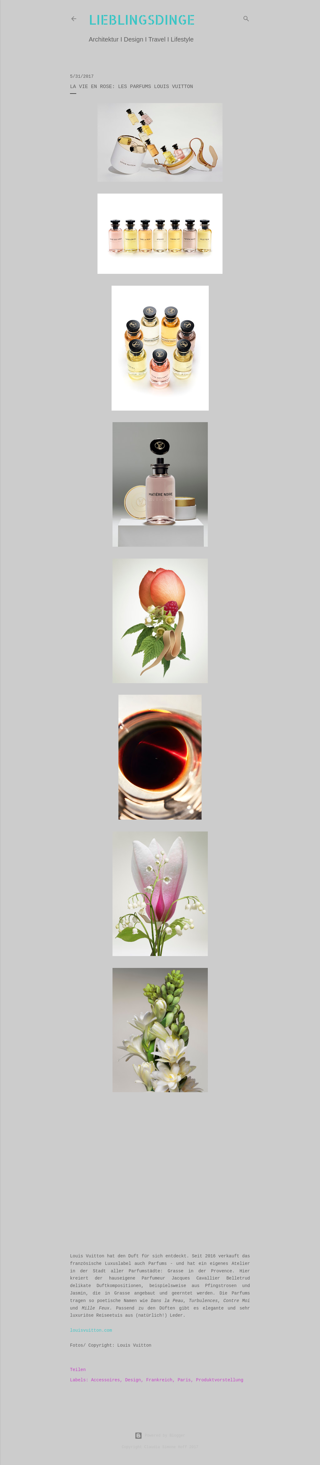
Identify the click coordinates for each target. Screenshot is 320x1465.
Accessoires (105, 1380)
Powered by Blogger (160, 1435)
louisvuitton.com (91, 1330)
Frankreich (159, 1380)
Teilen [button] (78, 1369)
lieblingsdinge (142, 19)
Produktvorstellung (219, 1380)
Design (133, 1380)
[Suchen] (246, 17)
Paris (184, 1380)
